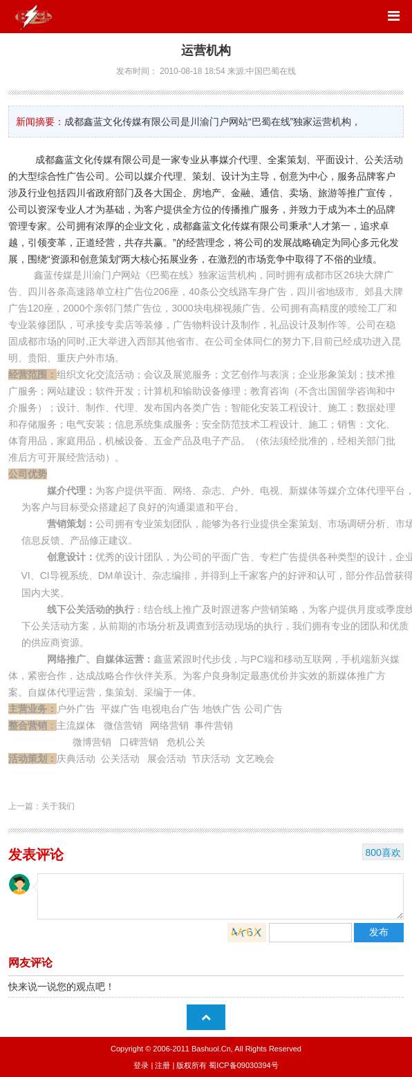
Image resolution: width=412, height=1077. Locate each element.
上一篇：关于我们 (41, 806)
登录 (141, 1065)
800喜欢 (382, 852)
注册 (162, 1065)
